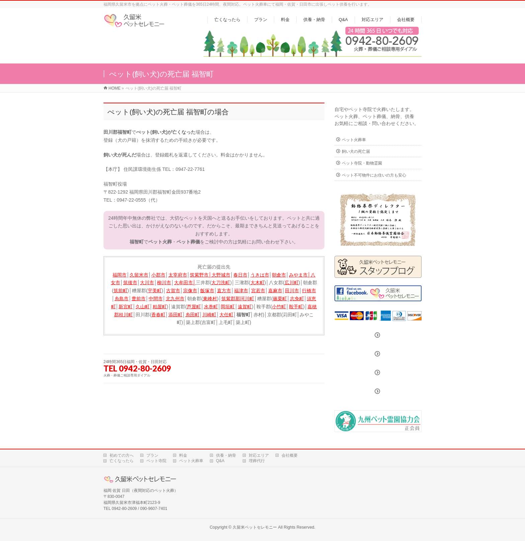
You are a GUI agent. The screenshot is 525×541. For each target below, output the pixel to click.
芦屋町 (194, 306)
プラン (152, 455)
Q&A (220, 460)
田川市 (292, 290)
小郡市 (158, 275)
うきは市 (259, 275)
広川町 (292, 282)
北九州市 (175, 298)
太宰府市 (177, 275)
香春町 (158, 314)
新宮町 (126, 306)
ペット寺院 (156, 460)
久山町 (143, 306)
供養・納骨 (226, 455)
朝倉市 (279, 275)
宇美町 (155, 290)
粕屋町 (160, 306)
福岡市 (119, 275)
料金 (183, 455)
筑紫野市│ (201, 275)
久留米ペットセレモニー (255, 527)
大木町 (257, 282)
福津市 (241, 290)
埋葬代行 (257, 460)
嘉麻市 (275, 290)
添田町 (175, 314)
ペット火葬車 (354, 139)
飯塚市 (207, 290)
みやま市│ (300, 275)
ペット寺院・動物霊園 (362, 163)
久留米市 (139, 275)
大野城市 (221, 275)
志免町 (297, 298)
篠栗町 (280, 298)
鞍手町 (296, 306)
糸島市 (122, 298)
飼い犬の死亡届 (356, 151)
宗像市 (190, 290)
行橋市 (309, 290)
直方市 (224, 290)
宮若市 (258, 290)
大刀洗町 (220, 282)
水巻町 (211, 306)
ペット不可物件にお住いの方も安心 (374, 175)
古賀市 (173, 290)
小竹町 (279, 306)
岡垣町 (228, 306)
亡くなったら (121, 460)
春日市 (240, 275)
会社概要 (290, 455)
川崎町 (209, 314)
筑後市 (130, 282)
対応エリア (259, 455)
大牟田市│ (185, 282)
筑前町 (121, 290)
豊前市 (139, 298)
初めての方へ (121, 455)
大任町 (226, 314)
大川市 (147, 282)
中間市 (156, 298)
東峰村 (210, 298)
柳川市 (164, 282)
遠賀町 (245, 306)
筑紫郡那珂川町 (237, 298)
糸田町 (192, 314)
